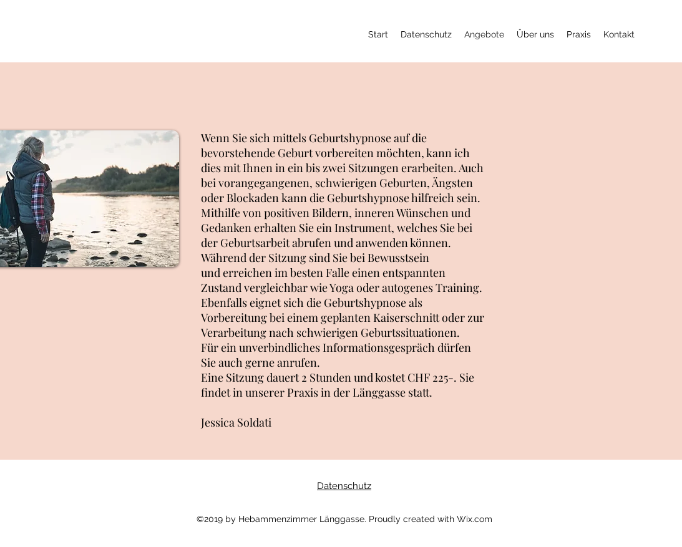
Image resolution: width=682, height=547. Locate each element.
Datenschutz (344, 485)
